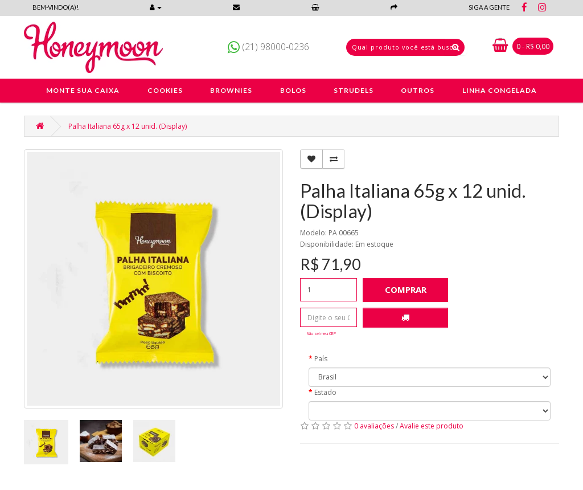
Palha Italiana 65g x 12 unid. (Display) (127, 126)
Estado (325, 392)
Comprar (405, 289)
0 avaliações (374, 426)
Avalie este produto (431, 426)
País (320, 359)
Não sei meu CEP (321, 333)
